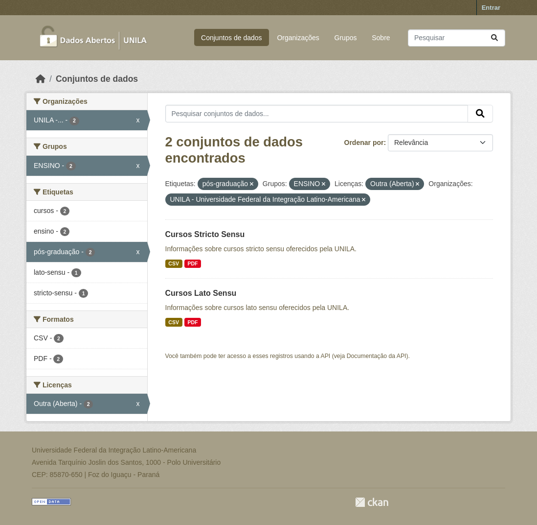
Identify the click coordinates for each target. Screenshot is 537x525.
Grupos (346, 38)
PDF (192, 263)
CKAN (371, 502)
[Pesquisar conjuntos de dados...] (456, 38)
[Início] (40, 79)
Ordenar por (364, 142)
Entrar (491, 7)
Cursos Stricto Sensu (205, 234)
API (326, 356)
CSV (173, 263)
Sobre (381, 38)
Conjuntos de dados (231, 38)
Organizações (298, 38)
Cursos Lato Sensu (201, 293)
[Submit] (494, 38)
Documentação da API (376, 356)
